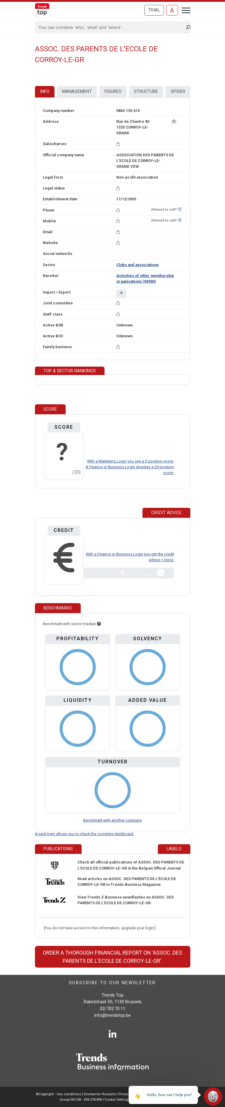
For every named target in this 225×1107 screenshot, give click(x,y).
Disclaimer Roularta (100, 1094)
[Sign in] (172, 10)
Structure (146, 91)
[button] (121, 293)
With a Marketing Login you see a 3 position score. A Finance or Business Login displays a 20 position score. (130, 467)
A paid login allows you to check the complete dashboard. (84, 834)
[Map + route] (174, 121)
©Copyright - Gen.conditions (58, 1094)
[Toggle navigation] (184, 9)
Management (77, 91)
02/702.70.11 (112, 1008)
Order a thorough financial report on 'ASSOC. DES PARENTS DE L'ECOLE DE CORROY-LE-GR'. (112, 957)
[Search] (110, 27)
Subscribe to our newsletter (112, 982)
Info (44, 91)
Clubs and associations (137, 264)
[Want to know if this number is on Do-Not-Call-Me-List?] (180, 210)
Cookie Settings (118, 1099)
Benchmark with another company (112, 820)
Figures (113, 91)
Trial (154, 10)
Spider (178, 91)
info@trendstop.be (112, 1015)
